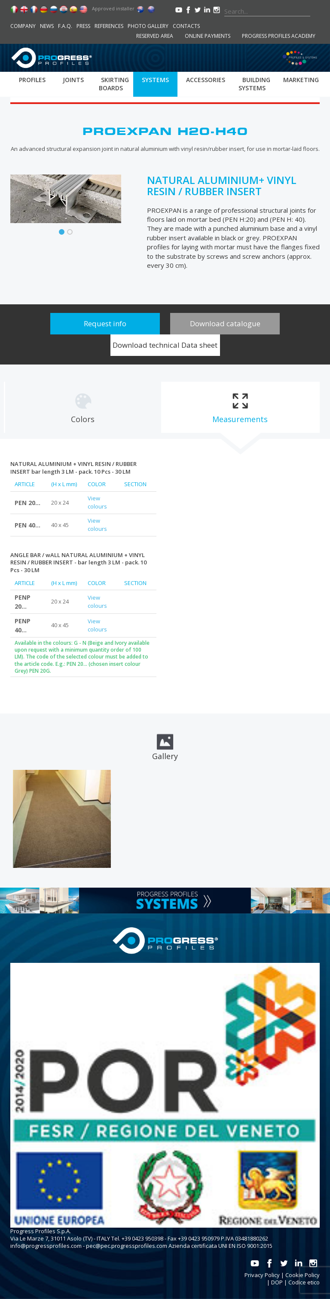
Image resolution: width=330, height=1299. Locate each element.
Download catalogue (225, 323)
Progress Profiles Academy (278, 36)
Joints (73, 80)
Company (23, 26)
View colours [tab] (97, 502)
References (109, 26)
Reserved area (154, 36)
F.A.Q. (65, 26)
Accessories (205, 80)
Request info (105, 323)
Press (83, 26)
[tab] (82, 407)
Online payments (207, 36)
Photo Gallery (148, 26)
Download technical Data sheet (165, 345)
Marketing (301, 80)
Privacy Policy (262, 1275)
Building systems (254, 84)
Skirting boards (114, 84)
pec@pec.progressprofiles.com (126, 1246)
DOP (277, 1282)
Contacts (186, 26)
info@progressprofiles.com (46, 1246)
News (47, 26)
